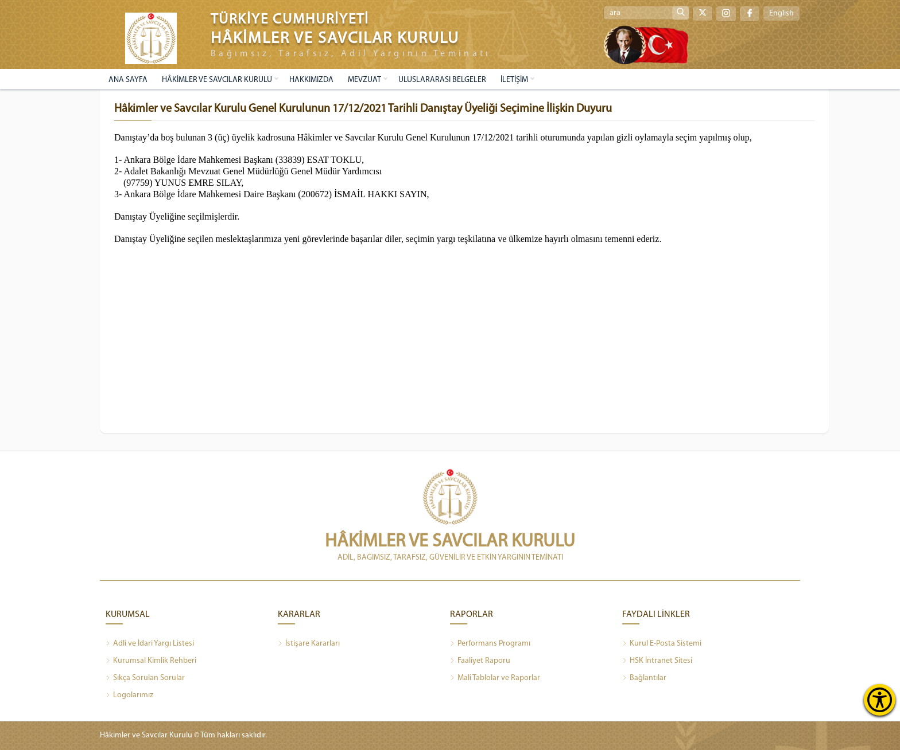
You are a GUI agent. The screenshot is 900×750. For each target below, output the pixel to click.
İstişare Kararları (309, 644)
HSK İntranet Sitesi (657, 661)
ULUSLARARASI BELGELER (442, 80)
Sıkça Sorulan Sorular (145, 678)
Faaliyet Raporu (480, 661)
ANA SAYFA (128, 80)
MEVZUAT (364, 80)
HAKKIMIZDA (311, 80)
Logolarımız (129, 695)
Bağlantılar (644, 678)
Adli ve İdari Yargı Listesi (150, 644)
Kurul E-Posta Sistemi (661, 644)
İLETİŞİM (514, 80)
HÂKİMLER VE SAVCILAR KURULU (217, 80)
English (781, 13)
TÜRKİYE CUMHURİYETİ (290, 20)
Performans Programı (490, 644)
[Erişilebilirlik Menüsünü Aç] (879, 700)
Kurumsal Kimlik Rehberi (151, 661)
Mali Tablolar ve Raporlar (495, 678)
